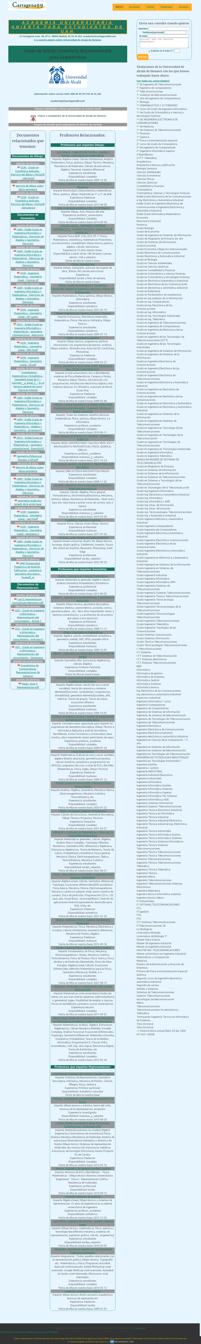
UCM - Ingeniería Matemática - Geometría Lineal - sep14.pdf (28, 515)
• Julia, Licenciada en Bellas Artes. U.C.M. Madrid (82, 208)
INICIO (119, 6)
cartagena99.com (140, 1328)
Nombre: (143, 28)
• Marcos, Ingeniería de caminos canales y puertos (82, 1168)
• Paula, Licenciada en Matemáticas (83, 632)
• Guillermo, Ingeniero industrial (82, 520)
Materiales (167, 6)
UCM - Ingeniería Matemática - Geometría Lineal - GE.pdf (28, 361)
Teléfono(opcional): (153, 32)
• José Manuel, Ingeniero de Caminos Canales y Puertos (82, 1074)
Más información (121, 1342)
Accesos (184, 6)
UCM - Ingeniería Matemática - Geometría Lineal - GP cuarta (28, 313)
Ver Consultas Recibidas (23, 1332)
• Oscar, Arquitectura (83, 264)
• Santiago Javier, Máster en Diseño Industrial (82, 537)
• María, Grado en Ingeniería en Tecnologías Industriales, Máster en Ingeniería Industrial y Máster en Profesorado (82, 289)
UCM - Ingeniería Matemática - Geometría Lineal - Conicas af (28, 277)
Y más (131, 1342)
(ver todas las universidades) (153, 82)
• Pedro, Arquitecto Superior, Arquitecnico (82, 811)
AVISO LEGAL (6, 1332)
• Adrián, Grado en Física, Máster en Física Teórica (82, 947)
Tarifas (150, 6)
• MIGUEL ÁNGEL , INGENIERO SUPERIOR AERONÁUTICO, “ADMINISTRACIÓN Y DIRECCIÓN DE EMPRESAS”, (83, 229)
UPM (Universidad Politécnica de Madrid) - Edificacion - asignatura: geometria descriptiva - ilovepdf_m (28, 570)
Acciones (134, 6)
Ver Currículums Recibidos (46, 1332)
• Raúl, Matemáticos (82, 751)
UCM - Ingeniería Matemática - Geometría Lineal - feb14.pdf (28, 346)
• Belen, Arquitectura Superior (82, 337)
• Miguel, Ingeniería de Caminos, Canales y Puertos (82, 313)
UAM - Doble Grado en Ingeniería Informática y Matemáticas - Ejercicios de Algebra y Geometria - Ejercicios (28, 236)
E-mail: (143, 36)
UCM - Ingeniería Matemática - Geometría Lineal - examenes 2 (28, 530)
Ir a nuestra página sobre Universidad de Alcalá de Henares (67, 40)
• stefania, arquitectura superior (83, 1291)
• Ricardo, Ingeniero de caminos (83, 1196)
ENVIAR (142, 58)
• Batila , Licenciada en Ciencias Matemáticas (82, 576)
